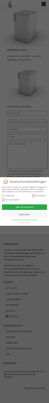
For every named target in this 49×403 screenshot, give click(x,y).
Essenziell (8, 195)
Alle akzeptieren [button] (24, 206)
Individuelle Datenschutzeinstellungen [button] (25, 219)
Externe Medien (10, 199)
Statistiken (38, 195)
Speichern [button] (24, 213)
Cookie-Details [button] (24, 222)
